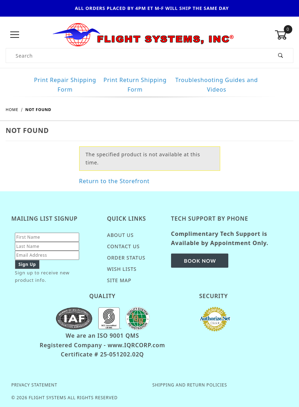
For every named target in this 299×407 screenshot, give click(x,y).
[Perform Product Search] (281, 55)
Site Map (119, 280)
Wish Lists (122, 269)
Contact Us (123, 246)
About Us (120, 235)
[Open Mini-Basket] (284, 35)
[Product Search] (137, 55)
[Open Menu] (15, 35)
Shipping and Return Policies (189, 385)
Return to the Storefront (114, 181)
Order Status (126, 257)
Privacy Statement (34, 385)
